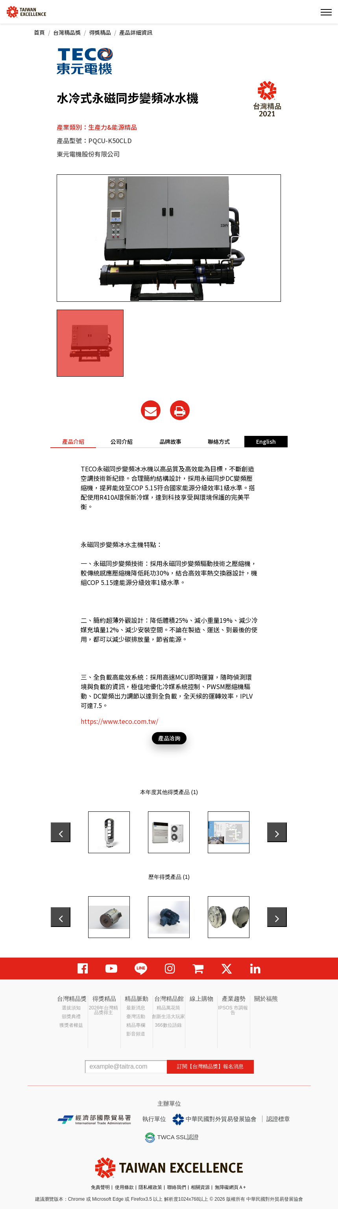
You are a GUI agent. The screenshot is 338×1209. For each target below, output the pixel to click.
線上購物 (201, 999)
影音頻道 (135, 1033)
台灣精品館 (169, 999)
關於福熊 (266, 999)
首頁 (39, 32)
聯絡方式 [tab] (219, 441)
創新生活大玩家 (168, 1016)
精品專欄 (135, 1025)
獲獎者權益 (71, 1025)
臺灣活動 (135, 1016)
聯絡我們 (176, 1187)
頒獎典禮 (71, 1016)
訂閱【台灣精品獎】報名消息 (210, 1066)
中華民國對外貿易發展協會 (214, 1119)
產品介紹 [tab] (73, 441)
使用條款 (124, 1187)
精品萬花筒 (168, 1007)
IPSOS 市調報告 (233, 1010)
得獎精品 (100, 32)
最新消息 (135, 1007)
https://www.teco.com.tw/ (119, 721)
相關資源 (200, 1187)
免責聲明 (100, 1187)
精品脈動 (136, 999)
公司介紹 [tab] (122, 441)
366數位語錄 (168, 1025)
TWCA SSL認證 (171, 1138)
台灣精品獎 (67, 32)
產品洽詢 (169, 738)
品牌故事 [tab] (170, 441)
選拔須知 (71, 1007)
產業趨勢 (234, 999)
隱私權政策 (150, 1187)
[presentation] (60, 832)
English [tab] (266, 441)
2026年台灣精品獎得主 (103, 1010)
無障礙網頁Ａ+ (230, 1187)
